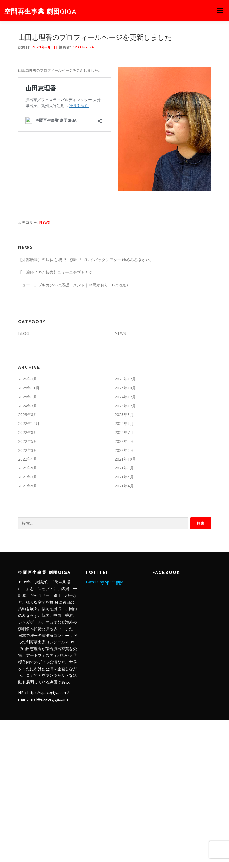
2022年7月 (124, 432)
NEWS (44, 222)
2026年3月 (27, 379)
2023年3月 (124, 414)
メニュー (220, 10)
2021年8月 (124, 468)
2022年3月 (27, 450)
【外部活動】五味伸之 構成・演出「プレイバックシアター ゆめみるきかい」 (86, 259)
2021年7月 (27, 477)
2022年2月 (124, 450)
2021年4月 (124, 486)
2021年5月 (27, 486)
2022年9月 (124, 423)
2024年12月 (125, 397)
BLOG (23, 333)
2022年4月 (124, 441)
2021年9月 (27, 468)
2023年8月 (27, 414)
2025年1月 (27, 397)
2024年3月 (27, 405)
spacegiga (84, 47)
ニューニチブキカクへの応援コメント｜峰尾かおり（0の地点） (74, 285)
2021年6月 (124, 477)
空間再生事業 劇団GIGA (40, 11)
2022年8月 (27, 432)
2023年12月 (125, 405)
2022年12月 (28, 423)
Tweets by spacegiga (104, 582)
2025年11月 (28, 388)
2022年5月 (27, 441)
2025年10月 (125, 388)
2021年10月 (125, 459)
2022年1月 (27, 459)
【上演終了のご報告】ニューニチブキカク (55, 272)
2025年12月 (125, 379)
